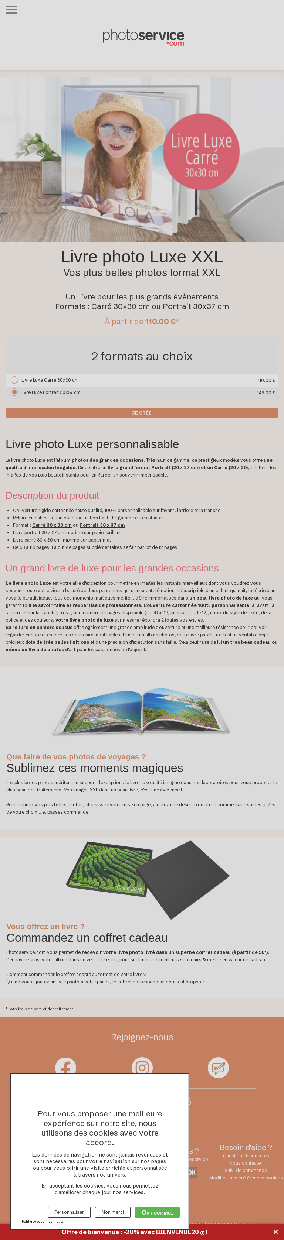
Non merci (113, 1212)
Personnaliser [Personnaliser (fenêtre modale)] (69, 1212)
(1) (202, 1232)
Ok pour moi (157, 1212)
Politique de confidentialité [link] (42, 1221)
